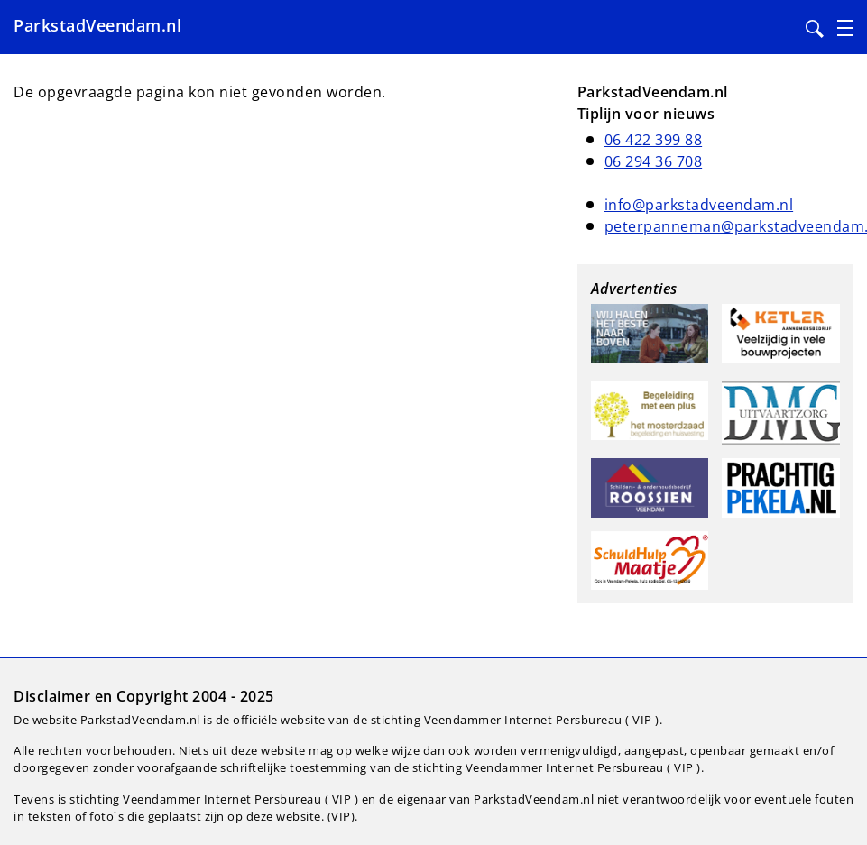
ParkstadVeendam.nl (97, 25)
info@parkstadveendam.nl (699, 205)
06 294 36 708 (653, 161)
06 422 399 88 (653, 140)
